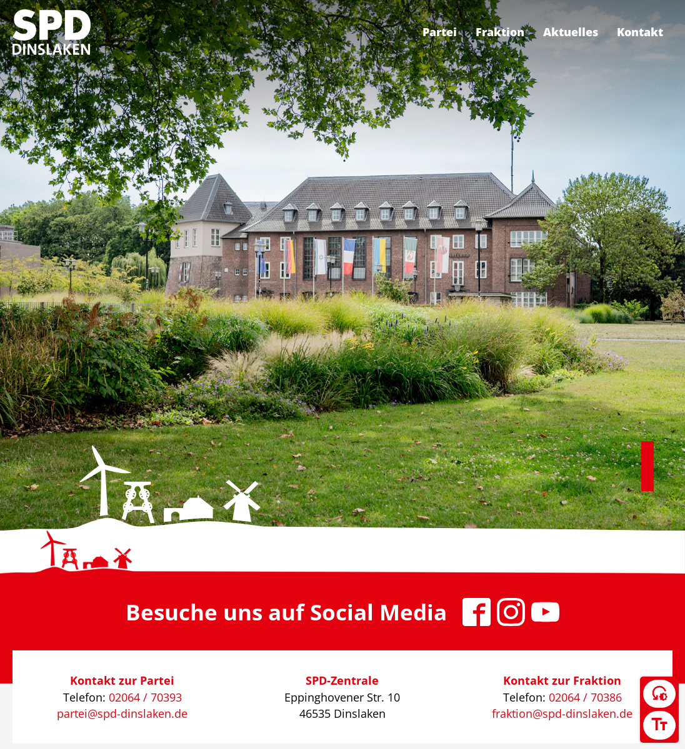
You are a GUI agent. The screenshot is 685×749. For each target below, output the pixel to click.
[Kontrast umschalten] (659, 694)
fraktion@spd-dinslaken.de (562, 713)
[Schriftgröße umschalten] (659, 725)
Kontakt (640, 31)
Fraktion (500, 31)
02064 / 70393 (145, 697)
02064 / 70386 (585, 697)
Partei (439, 31)
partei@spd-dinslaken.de (122, 713)
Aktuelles (570, 31)
